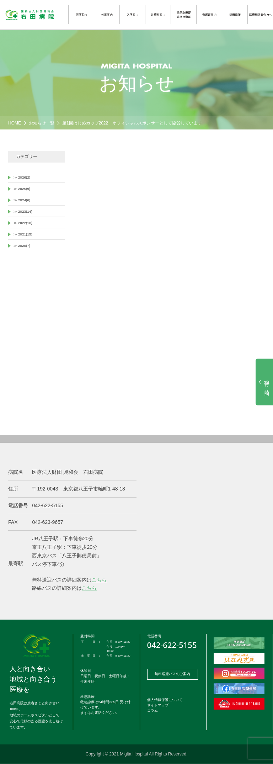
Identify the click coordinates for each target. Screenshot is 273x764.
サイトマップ (157, 705)
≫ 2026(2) (22, 177)
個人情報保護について (165, 700)
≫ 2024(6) (22, 200)
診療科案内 (158, 14)
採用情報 (235, 14)
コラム (152, 710)
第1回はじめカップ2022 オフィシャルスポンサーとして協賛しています (132, 123)
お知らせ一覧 (41, 123)
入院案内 (132, 14)
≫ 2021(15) (23, 234)
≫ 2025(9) (22, 189)
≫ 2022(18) (23, 223)
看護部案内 (209, 14)
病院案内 (81, 14)
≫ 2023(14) (23, 211)
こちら (99, 580)
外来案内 (107, 14)
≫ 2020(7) (22, 246)
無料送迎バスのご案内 (172, 674)
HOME (14, 123)
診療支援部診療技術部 (184, 14)
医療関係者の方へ (260, 14)
